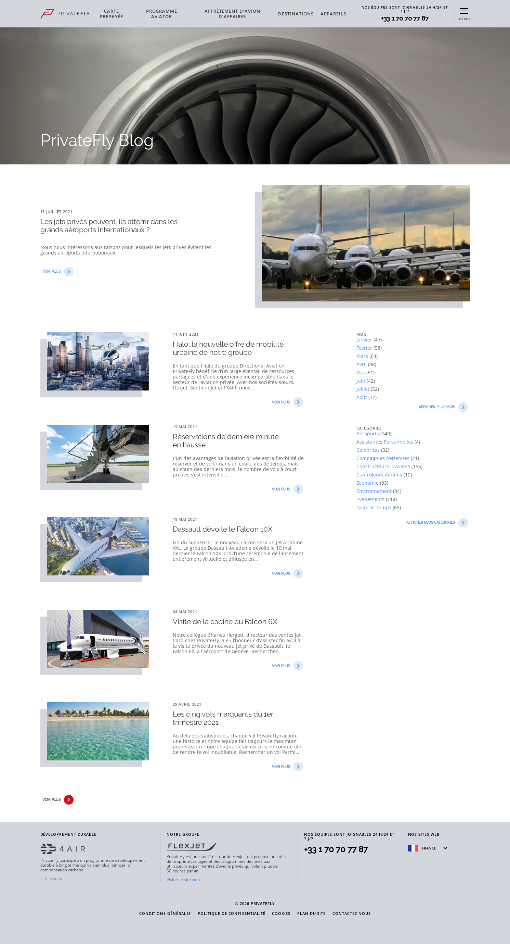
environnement (374, 491)
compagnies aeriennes (383, 458)
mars (362, 356)
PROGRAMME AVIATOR (161, 14)
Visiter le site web (183, 879)
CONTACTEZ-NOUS (351, 913)
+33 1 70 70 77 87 (405, 18)
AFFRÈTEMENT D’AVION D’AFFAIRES (232, 14)
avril (362, 364)
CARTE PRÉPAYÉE (111, 14)
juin (361, 380)
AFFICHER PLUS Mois (443, 407)
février (365, 348)
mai (361, 372)
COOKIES (281, 913)
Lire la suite (51, 878)
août (362, 397)
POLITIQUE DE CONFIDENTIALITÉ (231, 913)
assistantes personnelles (385, 441)
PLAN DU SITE (311, 913)
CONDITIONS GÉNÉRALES (165, 913)
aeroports (368, 433)
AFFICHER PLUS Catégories (437, 522)
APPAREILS (333, 14)
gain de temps (374, 507)
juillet (363, 389)
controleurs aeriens (380, 474)
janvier (365, 339)
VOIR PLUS (58, 271)
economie (368, 483)
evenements (371, 499)
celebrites (368, 450)
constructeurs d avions (383, 466)
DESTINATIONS (295, 14)
